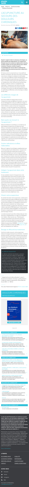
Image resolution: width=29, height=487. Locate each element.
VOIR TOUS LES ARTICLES (8, 295)
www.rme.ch (23, 224)
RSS (3, 480)
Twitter (4, 474)
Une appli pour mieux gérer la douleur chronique (13, 349)
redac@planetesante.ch (6, 484)
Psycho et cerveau (15, 6)
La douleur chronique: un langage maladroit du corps (12, 335)
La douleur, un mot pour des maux (11, 342)
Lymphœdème (5, 391)
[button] (16, 28)
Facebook (4, 471)
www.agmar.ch (20, 223)
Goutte (4, 397)
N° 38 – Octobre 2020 (23, 286)
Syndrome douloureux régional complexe (14, 385)
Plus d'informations (6, 448)
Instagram (5, 477)
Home (2, 6)
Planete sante (4, 2)
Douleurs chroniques (7, 8)
